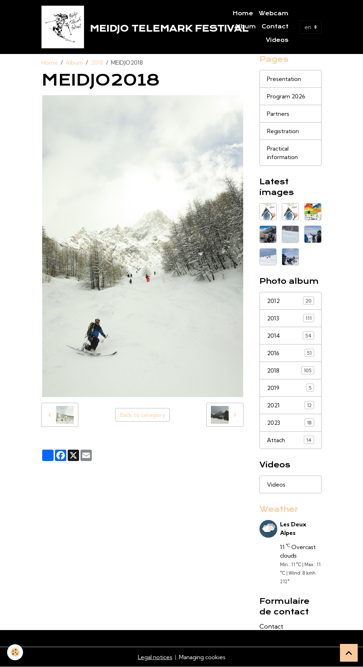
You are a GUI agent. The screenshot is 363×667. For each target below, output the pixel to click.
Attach (290, 440)
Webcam (274, 13)
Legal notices (155, 657)
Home (243, 13)
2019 (290, 388)
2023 (290, 422)
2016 (290, 353)
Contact (275, 26)
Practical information (282, 153)
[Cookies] (15, 652)
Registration (283, 131)
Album (245, 26)
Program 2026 (286, 96)
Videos (277, 40)
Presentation (284, 78)
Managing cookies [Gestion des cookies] (202, 657)
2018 (97, 62)
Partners (278, 113)
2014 (290, 335)
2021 (290, 405)
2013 (290, 318)
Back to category (142, 414)
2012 (290, 301)
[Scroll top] (349, 653)
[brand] (125, 27)
